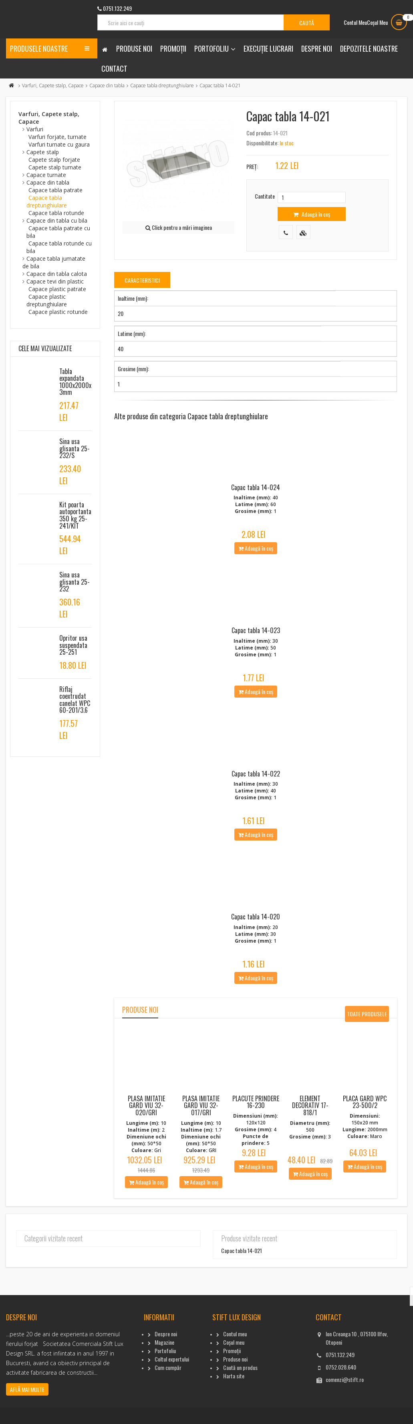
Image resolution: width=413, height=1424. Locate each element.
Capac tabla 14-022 (256, 789)
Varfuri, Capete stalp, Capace (53, 85)
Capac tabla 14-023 (256, 641)
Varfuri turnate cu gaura (59, 144)
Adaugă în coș (311, 214)
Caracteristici (142, 280)
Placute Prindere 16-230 (255, 1122)
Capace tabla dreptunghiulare (162, 85)
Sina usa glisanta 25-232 (74, 581)
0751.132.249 (340, 1375)
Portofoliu (211, 48)
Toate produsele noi (367, 1036)
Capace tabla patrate (55, 190)
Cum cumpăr (168, 1388)
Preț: (252, 166)
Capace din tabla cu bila (56, 220)
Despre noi (316, 48)
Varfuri (34, 129)
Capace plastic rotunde (58, 312)
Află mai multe (27, 1410)
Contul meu (235, 1354)
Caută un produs (240, 1388)
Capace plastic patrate (57, 289)
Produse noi (134, 48)
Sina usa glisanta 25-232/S (74, 448)
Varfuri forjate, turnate (57, 137)
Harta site (233, 1396)
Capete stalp (42, 152)
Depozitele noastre (369, 48)
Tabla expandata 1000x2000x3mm (75, 381)
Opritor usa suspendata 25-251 (73, 645)
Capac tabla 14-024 (255, 492)
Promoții (173, 48)
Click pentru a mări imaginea (178, 227)
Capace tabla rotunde (56, 213)
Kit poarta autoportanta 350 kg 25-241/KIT (75, 515)
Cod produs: (259, 133)
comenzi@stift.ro (345, 1400)
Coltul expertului (172, 1380)
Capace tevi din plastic (55, 281)
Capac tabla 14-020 (255, 938)
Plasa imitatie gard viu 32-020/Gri (146, 1126)
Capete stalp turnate (54, 167)
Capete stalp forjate (54, 159)
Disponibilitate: (262, 143)
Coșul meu (233, 1363)
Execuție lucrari (268, 48)
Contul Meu (355, 22)
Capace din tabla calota (56, 274)
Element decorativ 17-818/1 (310, 1126)
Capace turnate (46, 175)
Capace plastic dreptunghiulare (46, 300)
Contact (114, 68)
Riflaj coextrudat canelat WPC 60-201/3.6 (74, 699)
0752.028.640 (341, 1388)
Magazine (164, 1363)
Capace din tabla (107, 85)
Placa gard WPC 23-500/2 (365, 1122)
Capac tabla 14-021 (241, 1271)
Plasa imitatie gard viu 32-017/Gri (201, 1126)
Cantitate (265, 196)
